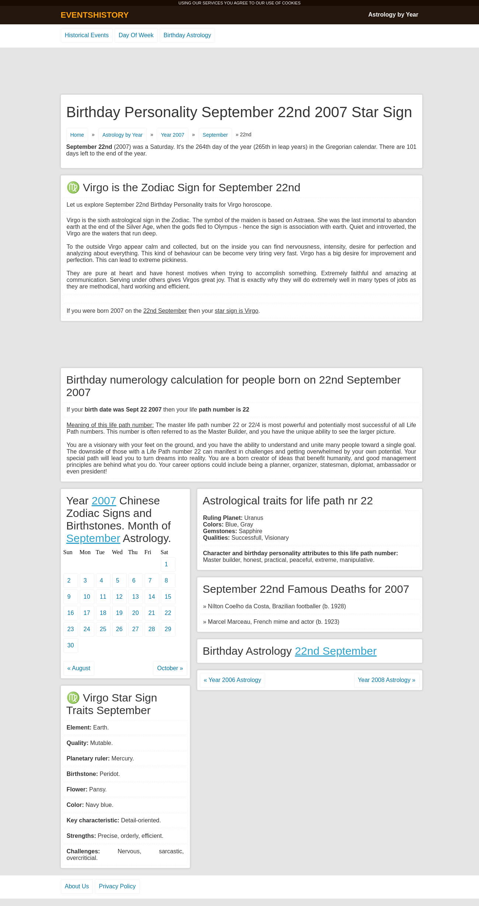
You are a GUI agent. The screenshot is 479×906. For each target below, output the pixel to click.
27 (135, 629)
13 (135, 597)
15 (168, 597)
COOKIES (291, 3)
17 (87, 613)
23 (70, 629)
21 (152, 613)
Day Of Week (136, 35)
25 (103, 629)
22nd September (336, 651)
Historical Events (87, 35)
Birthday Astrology (187, 35)
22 (168, 613)
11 (103, 597)
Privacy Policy (117, 886)
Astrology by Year (393, 14)
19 (119, 613)
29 (168, 629)
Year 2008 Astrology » (387, 680)
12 (119, 597)
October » (170, 668)
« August (78, 668)
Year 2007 (172, 135)
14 (152, 597)
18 (103, 613)
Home (77, 135)
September (215, 135)
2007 (103, 500)
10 (87, 597)
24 (87, 629)
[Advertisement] (239, 71)
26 (119, 629)
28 (152, 629)
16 (70, 613)
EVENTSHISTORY (95, 15)
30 (70, 645)
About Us (77, 886)
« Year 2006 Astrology (232, 680)
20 (135, 613)
